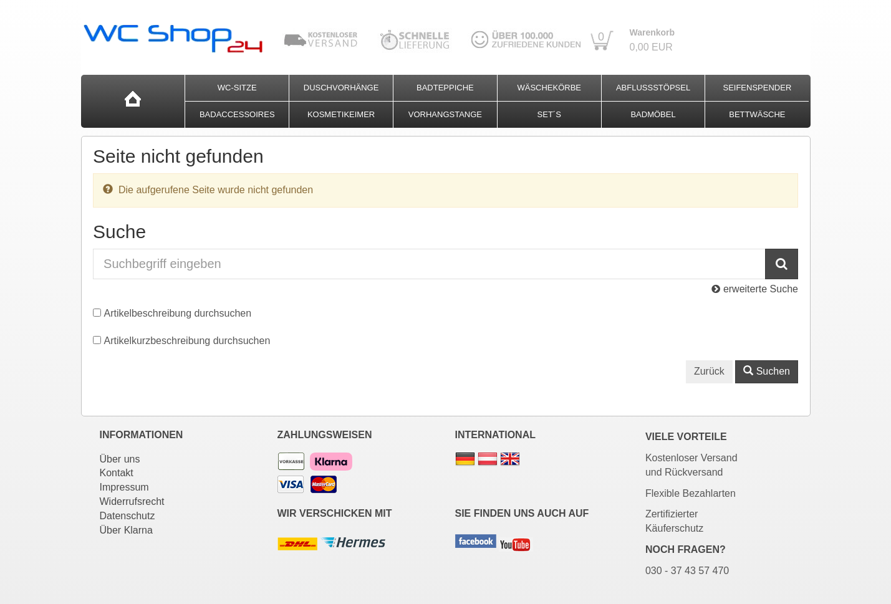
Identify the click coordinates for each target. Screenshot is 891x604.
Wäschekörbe (549, 87)
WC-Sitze (237, 87)
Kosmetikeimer (341, 114)
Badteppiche (445, 87)
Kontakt (116, 472)
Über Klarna (126, 530)
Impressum (124, 487)
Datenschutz (127, 516)
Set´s (549, 114)
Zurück (709, 371)
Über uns (120, 459)
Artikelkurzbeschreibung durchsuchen (187, 340)
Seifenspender (757, 87)
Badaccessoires (237, 114)
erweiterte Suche (754, 289)
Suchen (766, 371)
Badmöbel (652, 114)
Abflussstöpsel (653, 87)
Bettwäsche (757, 114)
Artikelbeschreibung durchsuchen (178, 313)
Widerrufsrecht (132, 501)
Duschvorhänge (341, 87)
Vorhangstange (445, 114)
